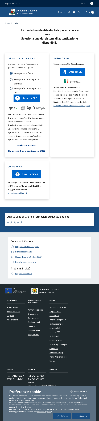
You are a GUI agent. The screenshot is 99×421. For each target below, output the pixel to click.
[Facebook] (68, 12)
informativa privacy (44, 411)
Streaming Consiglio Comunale (58, 346)
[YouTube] (73, 12)
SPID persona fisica (23, 73)
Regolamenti (33, 318)
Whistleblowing (56, 352)
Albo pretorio (12, 319)
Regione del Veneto (12, 3)
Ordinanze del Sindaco (34, 324)
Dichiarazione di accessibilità (56, 325)
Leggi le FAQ (55, 332)
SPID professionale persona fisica (27, 89)
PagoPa (10, 315)
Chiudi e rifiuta (80, 391)
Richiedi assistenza (58, 307)
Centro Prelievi (56, 340)
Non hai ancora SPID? (26, 145)
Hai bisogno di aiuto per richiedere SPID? (26, 150)
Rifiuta (63, 415)
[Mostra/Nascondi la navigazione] (5, 10)
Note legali (54, 336)
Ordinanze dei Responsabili (34, 332)
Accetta (82, 415)
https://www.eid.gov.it (18, 193)
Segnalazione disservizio (55, 313)
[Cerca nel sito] (92, 12)
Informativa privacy (58, 319)
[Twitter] (78, 12)
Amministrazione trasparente (35, 311)
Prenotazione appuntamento (13, 309)
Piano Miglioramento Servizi (59, 358)
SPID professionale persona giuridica (27, 80)
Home (7, 23)
